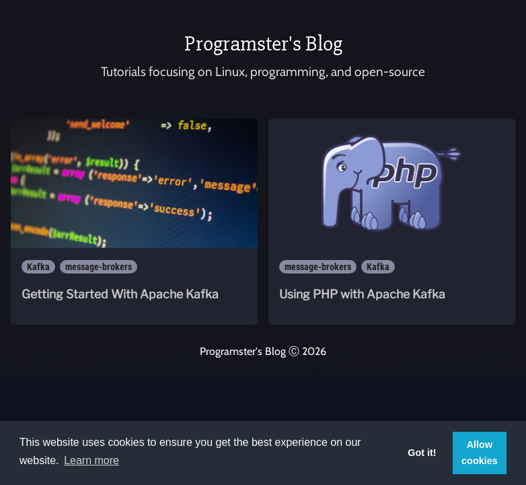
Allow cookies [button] (479, 452)
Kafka (38, 266)
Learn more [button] (91, 460)
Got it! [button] (422, 452)
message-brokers (98, 266)
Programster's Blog (263, 43)
